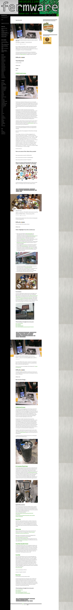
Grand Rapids (18, 334)
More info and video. (19, 567)
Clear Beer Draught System (22, 543)
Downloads (2, 94)
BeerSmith (17, 333)
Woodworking (3, 125)
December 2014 (3, 66)
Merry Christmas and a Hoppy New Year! (4, 42)
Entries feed (2, 131)
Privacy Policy (54, 15)
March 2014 (2, 75)
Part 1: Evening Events (19, 323)
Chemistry (2, 91)
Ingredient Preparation (4, 103)
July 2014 (2, 72)
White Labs (18, 529)
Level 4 (2, 111)
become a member (20, 298)
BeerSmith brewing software (21, 242)
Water (2, 124)
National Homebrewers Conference (28, 335)
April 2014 (2, 74)
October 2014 (3, 68)
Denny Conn (23, 239)
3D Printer (2, 82)
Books (2, 85)
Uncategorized (3, 123)
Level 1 (17, 40)
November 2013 (3, 77)
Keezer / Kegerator (3, 105)
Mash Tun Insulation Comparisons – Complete (4, 51)
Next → (28, 604)
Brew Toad (18, 574)
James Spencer (31, 334)
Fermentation (3, 100)
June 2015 (2, 62)
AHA (17, 332)
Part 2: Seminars (18, 324)
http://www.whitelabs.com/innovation (22, 537)
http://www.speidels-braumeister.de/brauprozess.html (24, 513)
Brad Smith (22, 333)
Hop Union (18, 519)
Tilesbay (2, 44)
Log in (2, 130)
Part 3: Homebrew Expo (19, 325)
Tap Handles (2, 122)
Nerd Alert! (2, 113)
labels (27, 599)
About (45, 15)
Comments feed (3, 132)
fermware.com (4, 15)
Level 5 (2, 112)
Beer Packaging (3, 83)
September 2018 (3, 56)
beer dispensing (32, 598)
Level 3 (2, 110)
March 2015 (2, 63)
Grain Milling (3, 102)
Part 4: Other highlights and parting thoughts (23, 593)
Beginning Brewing (3, 84)
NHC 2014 (17, 191)
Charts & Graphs (3, 90)
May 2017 (2, 58)
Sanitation (2, 121)
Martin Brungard (18, 335)
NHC (18, 40)
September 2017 (3, 57)
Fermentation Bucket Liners (32, 235)
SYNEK (21, 191)
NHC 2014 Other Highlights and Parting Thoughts (27, 213)
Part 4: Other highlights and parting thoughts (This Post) (25, 326)
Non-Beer (2, 115)
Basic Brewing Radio (29, 233)
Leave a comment (23, 215)
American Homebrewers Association (26, 297)
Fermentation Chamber (4, 101)
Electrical (2, 95)
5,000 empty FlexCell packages (23, 539)
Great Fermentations (24, 245)
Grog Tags (18, 554)
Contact (49, 15)
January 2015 (3, 65)
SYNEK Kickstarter (23, 54)
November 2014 (3, 67)
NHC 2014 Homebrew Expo (26, 358)
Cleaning (2, 92)
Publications (2, 120)
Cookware (2, 93)
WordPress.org (3, 133)
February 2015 (3, 64)
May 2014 (2, 73)
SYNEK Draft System (24, 42)
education (17, 599)
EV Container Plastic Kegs (22, 466)
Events (17, 210)
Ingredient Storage (3, 104)
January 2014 (3, 76)
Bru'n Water (26, 333)
